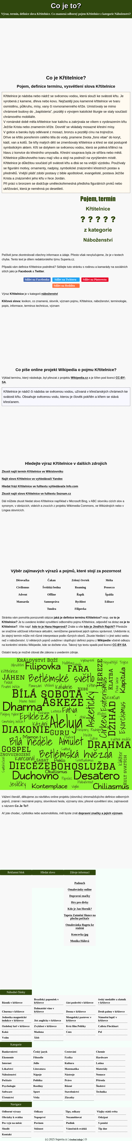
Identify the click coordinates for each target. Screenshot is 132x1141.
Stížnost (38, 1128)
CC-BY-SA (119, 644)
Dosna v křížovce (76, 1011)
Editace (109, 601)
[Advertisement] (66, 47)
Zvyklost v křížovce (45, 1026)
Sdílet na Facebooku (37, 279)
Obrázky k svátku (12, 1117)
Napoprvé (39, 1117)
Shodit (5, 1128)
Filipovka (80, 608)
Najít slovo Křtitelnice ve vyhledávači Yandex (32, 478)
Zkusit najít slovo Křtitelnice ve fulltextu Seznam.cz (36, 493)
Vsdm (5, 1037)
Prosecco (109, 587)
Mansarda (22, 601)
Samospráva (51, 601)
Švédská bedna (52, 587)
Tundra (51, 608)
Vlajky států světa (107, 1111)
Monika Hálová (79, 940)
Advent (22, 594)
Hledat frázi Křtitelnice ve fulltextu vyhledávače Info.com (40, 486)
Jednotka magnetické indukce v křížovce (14, 1019)
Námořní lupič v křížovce (107, 1019)
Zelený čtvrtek (80, 580)
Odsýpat (103, 1117)
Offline (51, 594)
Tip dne (102, 1128)
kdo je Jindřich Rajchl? (99, 626)
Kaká (5, 1031)
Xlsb (36, 1037)
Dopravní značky (79, 895)
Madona (39, 1031)
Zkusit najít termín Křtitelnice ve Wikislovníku (32, 471)
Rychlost (80, 601)
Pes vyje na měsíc (12, 1122)
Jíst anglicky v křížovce (47, 1020)
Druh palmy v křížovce (111, 1011)
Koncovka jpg (79, 934)
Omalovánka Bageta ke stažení (80, 926)
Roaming (80, 587)
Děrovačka (22, 580)
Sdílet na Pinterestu (95, 279)
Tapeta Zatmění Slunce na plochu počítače (80, 917)
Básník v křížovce (12, 1002)
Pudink (70, 1122)
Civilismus (22, 587)
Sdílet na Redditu (66, 285)
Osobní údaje (76, 1139)
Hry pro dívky (80, 902)
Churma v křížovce (13, 1011)
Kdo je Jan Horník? (80, 908)
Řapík (80, 594)
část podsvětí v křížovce (79, 1002)
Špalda (109, 594)
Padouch (79, 883)
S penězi (103, 1122)
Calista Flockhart (108, 1026)
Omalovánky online (80, 889)
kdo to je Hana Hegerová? (49, 626)
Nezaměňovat (74, 1117)
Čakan (52, 580)
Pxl (100, 1031)
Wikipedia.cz (79, 377)
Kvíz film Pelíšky (76, 1026)
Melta (109, 580)
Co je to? (66, 6)
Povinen (38, 1122)
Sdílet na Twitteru (66, 279)
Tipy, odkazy (72, 1111)
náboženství (49, 293)
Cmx (69, 1031)
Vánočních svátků (76, 1128)
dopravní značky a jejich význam (100, 813)
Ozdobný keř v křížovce (16, 1026)
